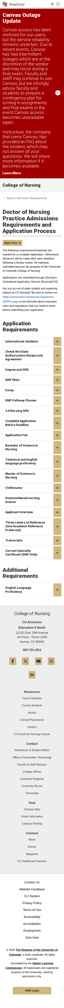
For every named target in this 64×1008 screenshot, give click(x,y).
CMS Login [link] (32, 990)
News (32, 839)
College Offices (32, 771)
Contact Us (32, 882)
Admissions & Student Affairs (32, 750)
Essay (33, 390)
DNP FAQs (33, 380)
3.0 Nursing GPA (33, 411)
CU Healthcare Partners (32, 861)
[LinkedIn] (32, 679)
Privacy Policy (31, 903)
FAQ (30, 141)
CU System (32, 896)
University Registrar (32, 778)
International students (33, 341)
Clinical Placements (32, 719)
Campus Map (32, 809)
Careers (32, 727)
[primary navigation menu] (58, 4)
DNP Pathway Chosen (33, 400)
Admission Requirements (31, 198)
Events (32, 846)
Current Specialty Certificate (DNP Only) (33, 552)
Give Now (32, 937)
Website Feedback (32, 889)
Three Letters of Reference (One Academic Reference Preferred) (33, 526)
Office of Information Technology (32, 757)
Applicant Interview (33, 512)
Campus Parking (32, 823)
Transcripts (33, 540)
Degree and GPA (33, 369)
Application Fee (33, 435)
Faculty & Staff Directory (32, 764)
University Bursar (32, 786)
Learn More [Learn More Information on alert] (12, 173)
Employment (31, 930)
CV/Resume (33, 488)
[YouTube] (38, 666)
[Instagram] (51, 666)
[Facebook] (13, 666)
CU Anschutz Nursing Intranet (32, 734)
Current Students (32, 705)
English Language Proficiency (33, 589)
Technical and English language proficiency (33, 461)
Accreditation (32, 924)
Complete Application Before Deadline (33, 423)
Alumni (32, 712)
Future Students (32, 698)
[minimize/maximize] (57, 93)
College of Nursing (21, 185)
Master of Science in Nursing (33, 475)
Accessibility (32, 917)
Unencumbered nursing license (33, 500)
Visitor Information (32, 816)
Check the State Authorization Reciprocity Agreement (33, 355)
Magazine (32, 854)
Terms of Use (32, 910)
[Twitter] (25, 666)
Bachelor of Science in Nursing (33, 447)
